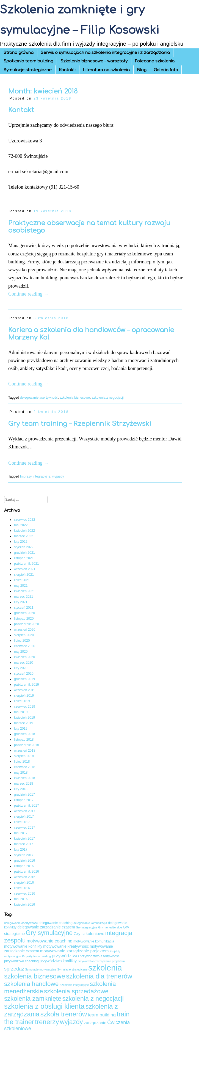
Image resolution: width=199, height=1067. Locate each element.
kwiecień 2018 (24, 778)
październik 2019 (26, 684)
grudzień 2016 (24, 860)
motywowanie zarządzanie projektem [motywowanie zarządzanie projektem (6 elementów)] (74, 951)
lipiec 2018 (22, 761)
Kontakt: (67, 70)
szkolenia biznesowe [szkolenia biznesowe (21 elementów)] (34, 976)
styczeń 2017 (24, 855)
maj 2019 (20, 712)
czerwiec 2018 (24, 767)
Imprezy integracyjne (35, 476)
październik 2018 (26, 745)
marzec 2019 (23, 723)
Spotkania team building (28, 61)
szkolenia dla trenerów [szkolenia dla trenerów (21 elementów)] (99, 976)
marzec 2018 (23, 783)
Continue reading (28, 294)
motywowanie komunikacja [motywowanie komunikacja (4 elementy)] (93, 941)
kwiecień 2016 (24, 904)
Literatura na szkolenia (106, 70)
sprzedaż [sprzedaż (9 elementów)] (14, 969)
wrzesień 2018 (24, 750)
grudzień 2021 (24, 553)
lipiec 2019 (22, 701)
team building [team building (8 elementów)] (102, 1015)
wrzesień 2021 (24, 569)
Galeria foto (166, 70)
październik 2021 (26, 564)
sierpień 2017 (24, 816)
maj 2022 (20, 525)
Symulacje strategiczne (28, 70)
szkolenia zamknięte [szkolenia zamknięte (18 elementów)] (32, 998)
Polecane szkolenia (155, 61)
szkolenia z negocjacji (108, 397)
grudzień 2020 (24, 613)
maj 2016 (20, 899)
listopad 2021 (24, 558)
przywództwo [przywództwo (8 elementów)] (65, 955)
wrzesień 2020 (24, 630)
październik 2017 (26, 805)
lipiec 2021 (22, 580)
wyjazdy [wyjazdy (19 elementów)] (71, 1021)
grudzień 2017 (24, 794)
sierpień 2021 (24, 575)
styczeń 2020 (24, 674)
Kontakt (21, 110)
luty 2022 (20, 542)
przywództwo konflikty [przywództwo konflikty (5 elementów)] (58, 961)
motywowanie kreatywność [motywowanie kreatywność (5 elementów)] (66, 946)
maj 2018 (20, 772)
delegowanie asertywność (39, 397)
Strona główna (19, 52)
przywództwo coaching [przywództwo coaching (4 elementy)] (21, 961)
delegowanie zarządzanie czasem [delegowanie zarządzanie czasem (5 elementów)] (46, 927)
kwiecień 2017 (24, 838)
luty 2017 (20, 849)
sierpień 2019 (24, 695)
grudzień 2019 (24, 679)
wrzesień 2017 (24, 811)
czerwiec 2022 (24, 520)
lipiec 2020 (22, 641)
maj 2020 (20, 652)
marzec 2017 (23, 844)
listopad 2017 (24, 800)
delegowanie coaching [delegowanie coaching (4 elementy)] (55, 923)
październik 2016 (26, 871)
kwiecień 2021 (24, 591)
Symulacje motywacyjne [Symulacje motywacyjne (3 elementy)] (40, 969)
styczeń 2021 (24, 608)
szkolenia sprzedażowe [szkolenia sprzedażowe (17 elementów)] (76, 991)
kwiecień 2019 (24, 717)
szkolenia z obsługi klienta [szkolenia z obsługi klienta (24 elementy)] (44, 1006)
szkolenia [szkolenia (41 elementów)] (105, 967)
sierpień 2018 (24, 756)
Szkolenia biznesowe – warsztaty (94, 61)
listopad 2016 (24, 866)
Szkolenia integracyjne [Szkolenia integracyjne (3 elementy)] (74, 984)
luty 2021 (20, 602)
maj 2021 (20, 586)
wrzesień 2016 (24, 877)
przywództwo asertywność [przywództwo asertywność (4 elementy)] (100, 956)
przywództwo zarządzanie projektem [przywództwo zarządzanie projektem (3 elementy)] (101, 961)
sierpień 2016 (24, 882)
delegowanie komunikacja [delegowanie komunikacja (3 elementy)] (90, 923)
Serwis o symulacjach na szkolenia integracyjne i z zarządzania (105, 52)
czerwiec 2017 (24, 827)
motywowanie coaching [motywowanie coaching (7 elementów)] (50, 940)
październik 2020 (26, 624)
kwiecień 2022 (24, 531)
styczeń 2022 (24, 547)
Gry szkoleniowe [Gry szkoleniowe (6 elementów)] (89, 933)
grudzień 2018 (24, 734)
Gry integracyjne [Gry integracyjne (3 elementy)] (86, 927)
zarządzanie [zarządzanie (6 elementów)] (95, 1022)
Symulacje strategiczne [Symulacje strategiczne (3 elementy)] (72, 969)
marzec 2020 (23, 663)
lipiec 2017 (22, 822)
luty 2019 (20, 728)
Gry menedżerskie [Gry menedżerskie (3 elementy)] (110, 927)
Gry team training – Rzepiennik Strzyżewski (79, 424)
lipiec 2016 (22, 888)
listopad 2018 (24, 739)
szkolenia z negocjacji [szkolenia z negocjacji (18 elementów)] (93, 998)
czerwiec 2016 (24, 893)
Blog (142, 70)
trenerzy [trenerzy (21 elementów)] (47, 1021)
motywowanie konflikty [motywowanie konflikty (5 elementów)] (23, 946)
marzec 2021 (23, 597)
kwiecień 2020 (24, 657)
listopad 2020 (24, 619)
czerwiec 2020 (24, 646)
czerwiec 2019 (24, 706)
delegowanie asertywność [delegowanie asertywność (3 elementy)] (21, 923)
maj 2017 (20, 833)
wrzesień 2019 (24, 690)
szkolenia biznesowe (75, 397)
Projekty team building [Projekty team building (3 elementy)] (36, 956)
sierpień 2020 (24, 635)
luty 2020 (20, 668)
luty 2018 (20, 789)
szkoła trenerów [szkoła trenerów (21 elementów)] (63, 1014)
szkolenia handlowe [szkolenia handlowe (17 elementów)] (31, 983)
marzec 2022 (23, 536)
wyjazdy (58, 476)
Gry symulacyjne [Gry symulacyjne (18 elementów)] (49, 932)
